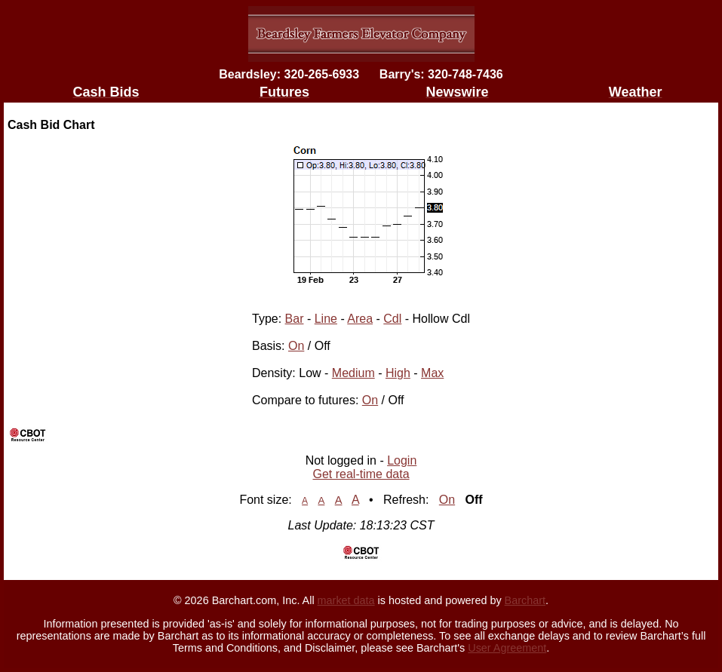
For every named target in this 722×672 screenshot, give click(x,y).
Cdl (392, 318)
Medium (353, 373)
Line (326, 318)
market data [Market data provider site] (346, 600)
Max (432, 373)
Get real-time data (360, 474)
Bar (294, 318)
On (296, 345)
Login (401, 460)
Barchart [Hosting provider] (525, 600)
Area (360, 318)
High (398, 373)
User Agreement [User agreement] (507, 648)
